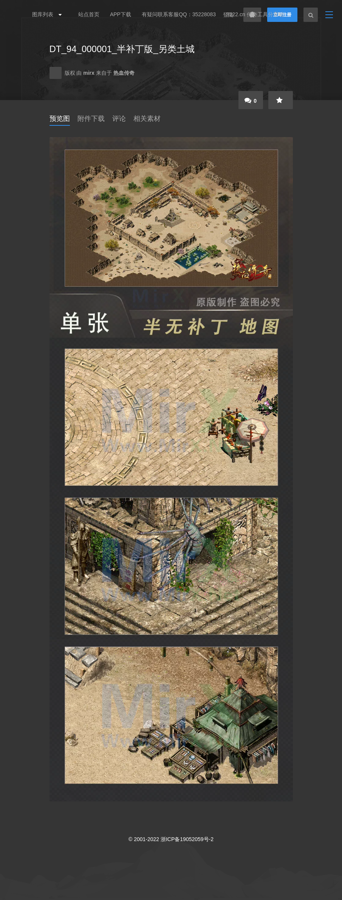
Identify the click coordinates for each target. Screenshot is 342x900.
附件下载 (91, 118)
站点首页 (88, 14)
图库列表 (45, 14)
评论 (119, 118)
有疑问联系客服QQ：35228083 (179, 14)
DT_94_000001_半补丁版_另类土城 (122, 49)
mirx (89, 73)
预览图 (60, 118)
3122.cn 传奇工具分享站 (255, 14)
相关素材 (147, 118)
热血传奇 (124, 73)
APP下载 (120, 14)
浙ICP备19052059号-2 (187, 839)
